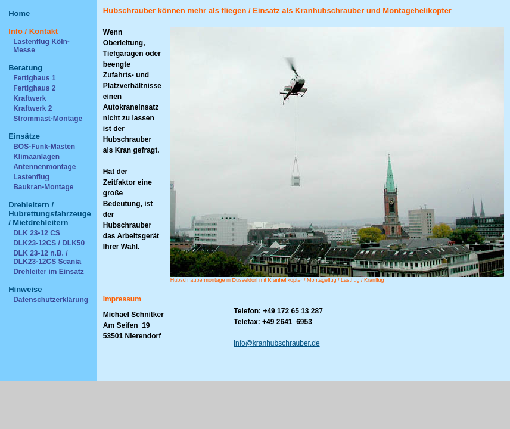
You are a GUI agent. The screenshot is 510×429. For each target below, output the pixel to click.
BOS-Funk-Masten (44, 146)
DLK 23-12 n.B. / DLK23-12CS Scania (47, 257)
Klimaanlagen (36, 157)
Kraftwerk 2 (32, 108)
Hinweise (25, 289)
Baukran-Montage (43, 187)
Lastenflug (31, 177)
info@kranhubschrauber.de (276, 343)
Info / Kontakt (33, 31)
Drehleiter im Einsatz (48, 272)
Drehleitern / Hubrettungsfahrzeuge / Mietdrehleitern (49, 213)
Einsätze (24, 136)
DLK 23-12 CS (36, 233)
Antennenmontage (44, 167)
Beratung (25, 67)
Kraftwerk (29, 98)
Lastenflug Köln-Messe (41, 46)
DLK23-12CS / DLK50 (49, 243)
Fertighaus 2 (34, 88)
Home (19, 13)
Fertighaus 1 (34, 78)
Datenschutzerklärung (50, 300)
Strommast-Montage (47, 118)
